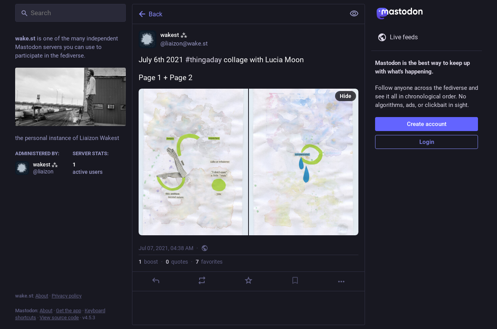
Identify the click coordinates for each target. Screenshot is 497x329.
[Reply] (155, 280)
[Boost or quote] (202, 280)
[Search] (70, 13)
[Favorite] (248, 280)
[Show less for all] (354, 13)
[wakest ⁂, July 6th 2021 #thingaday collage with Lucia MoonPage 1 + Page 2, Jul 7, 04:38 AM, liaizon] (248, 157)
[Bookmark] (295, 280)
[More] (341, 281)
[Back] (238, 14)
